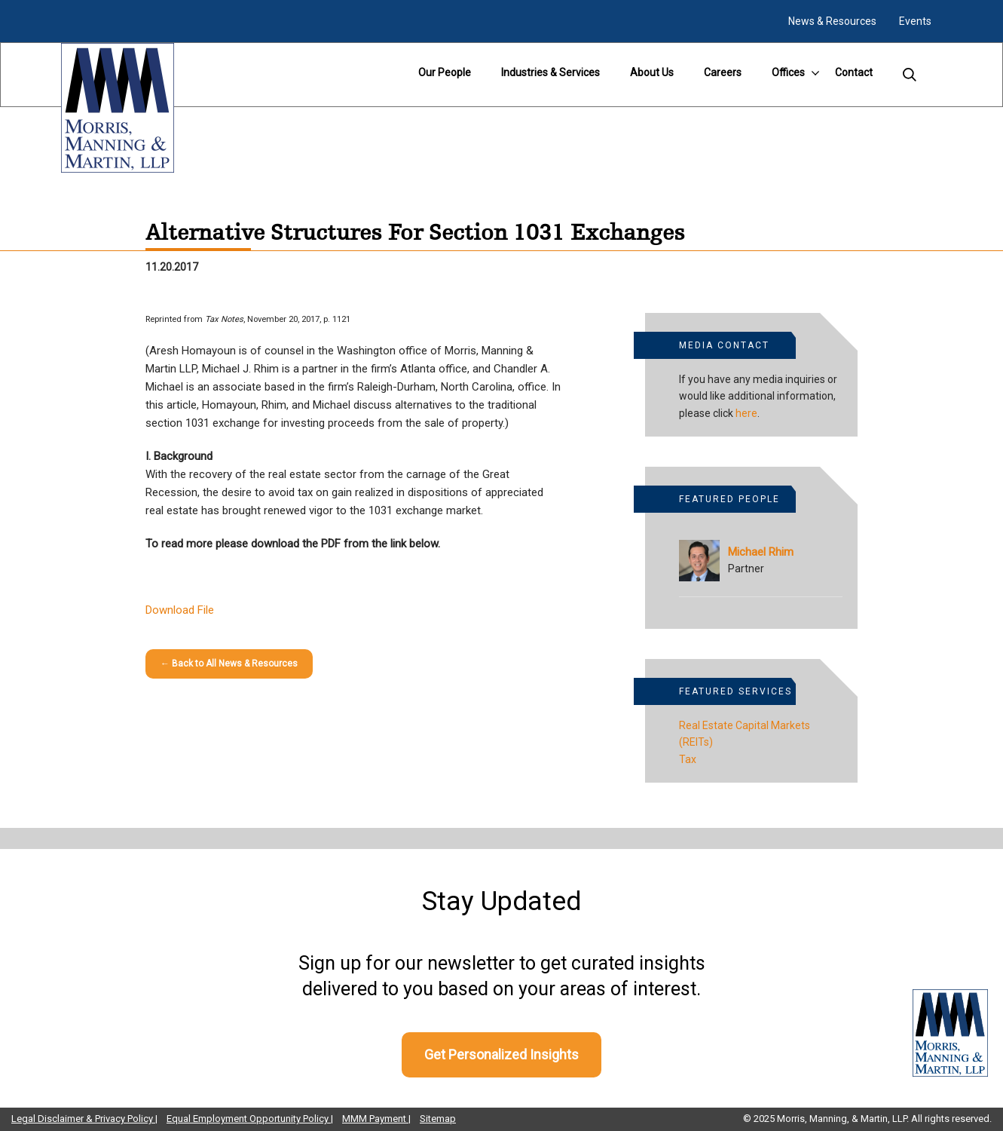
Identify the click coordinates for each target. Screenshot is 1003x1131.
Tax (687, 759)
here (746, 413)
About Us (652, 72)
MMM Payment (375, 1118)
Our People (444, 72)
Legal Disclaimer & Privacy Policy (83, 1118)
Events (915, 21)
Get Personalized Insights (501, 1054)
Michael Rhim (761, 552)
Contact (854, 72)
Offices (788, 72)
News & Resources (832, 21)
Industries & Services (550, 72)
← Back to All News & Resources (229, 663)
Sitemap (438, 1118)
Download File (179, 610)
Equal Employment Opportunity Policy (249, 1118)
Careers (723, 72)
